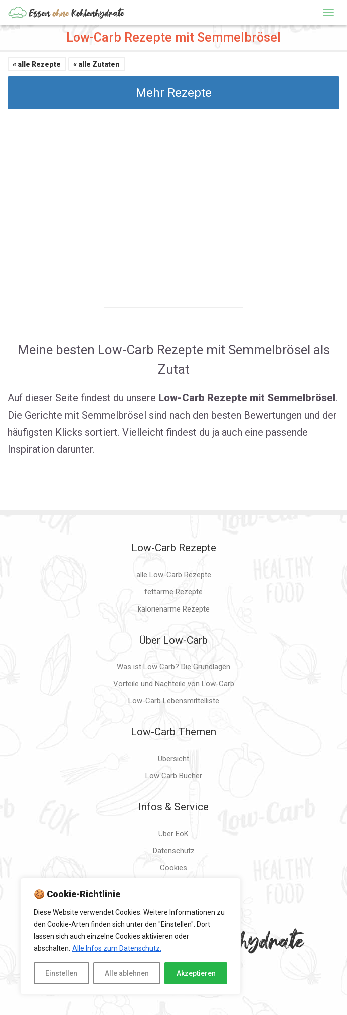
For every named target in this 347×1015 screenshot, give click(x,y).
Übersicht (173, 758)
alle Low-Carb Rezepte (173, 574)
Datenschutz (174, 850)
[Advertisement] (173, 199)
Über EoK (173, 833)
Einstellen (61, 973)
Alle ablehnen (127, 973)
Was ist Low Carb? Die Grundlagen (173, 666)
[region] (130, 936)
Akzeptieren (196, 973)
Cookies (173, 867)
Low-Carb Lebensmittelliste (173, 700)
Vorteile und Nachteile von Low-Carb (173, 683)
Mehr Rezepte (174, 93)
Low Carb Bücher (173, 775)
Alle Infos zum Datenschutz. (116, 948)
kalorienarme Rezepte (174, 609)
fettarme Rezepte (173, 591)
